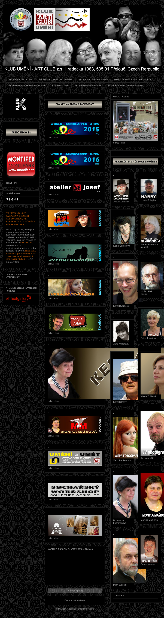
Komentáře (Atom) (85, 609)
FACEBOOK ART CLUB (20, 79)
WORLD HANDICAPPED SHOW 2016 (27, 85)
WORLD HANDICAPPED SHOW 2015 (132, 79)
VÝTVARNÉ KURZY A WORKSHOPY (125, 85)
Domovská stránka (74, 600)
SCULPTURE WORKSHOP (88, 85)
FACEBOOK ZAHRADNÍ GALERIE (55, 79)
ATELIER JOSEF (60, 85)
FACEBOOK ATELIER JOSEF (93, 79)
